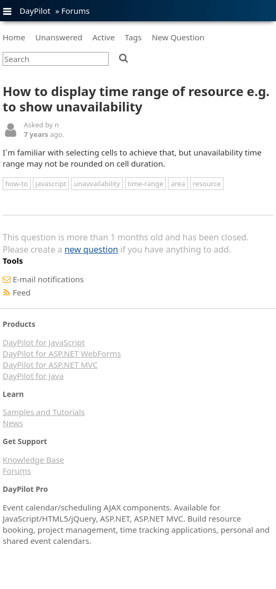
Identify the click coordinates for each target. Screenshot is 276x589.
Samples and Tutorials (44, 411)
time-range (145, 183)
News (13, 423)
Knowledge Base (33, 459)
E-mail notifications (48, 279)
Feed (22, 292)
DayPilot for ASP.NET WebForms (62, 353)
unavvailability (97, 183)
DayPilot (35, 10)
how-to (16, 183)
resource (207, 183)
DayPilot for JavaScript (44, 342)
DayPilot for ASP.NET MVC (50, 364)
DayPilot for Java (33, 375)
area (178, 183)
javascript (50, 183)
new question (91, 249)
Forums (75, 10)
